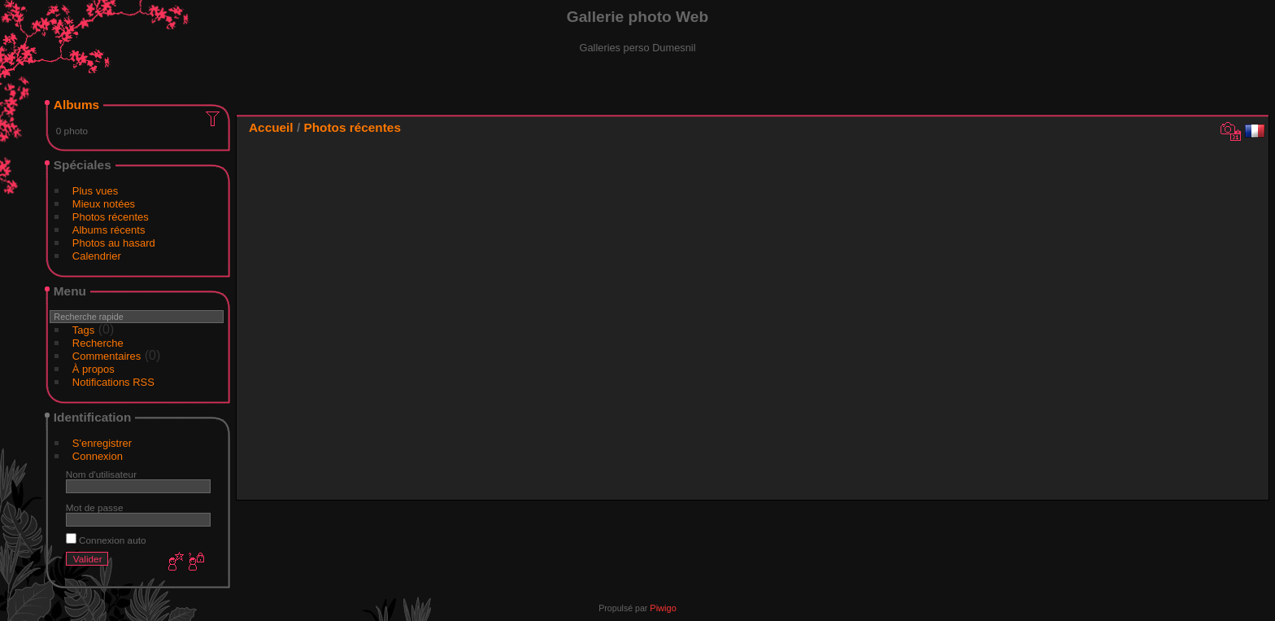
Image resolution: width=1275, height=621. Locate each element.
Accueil (271, 127)
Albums (76, 105)
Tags (83, 330)
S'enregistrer (102, 443)
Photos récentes (110, 217)
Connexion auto (106, 540)
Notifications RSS (113, 382)
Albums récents (109, 230)
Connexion (97, 456)
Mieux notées (103, 204)
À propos (93, 369)
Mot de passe (95, 507)
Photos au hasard (113, 243)
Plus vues (95, 191)
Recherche (98, 343)
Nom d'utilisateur (101, 474)
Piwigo (663, 608)
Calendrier (96, 256)
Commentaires (106, 356)
